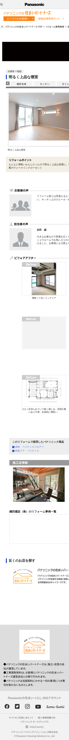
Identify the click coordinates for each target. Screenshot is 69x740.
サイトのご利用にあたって (21, 717)
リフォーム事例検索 (55, 26)
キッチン (44, 84)
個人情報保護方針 (46, 717)
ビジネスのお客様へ (18, 18)
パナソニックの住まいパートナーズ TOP (23, 26)
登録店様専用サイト (49, 18)
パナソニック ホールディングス (34, 721)
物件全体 (21, 84)
